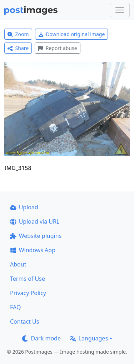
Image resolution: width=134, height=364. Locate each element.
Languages (89, 338)
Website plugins (35, 236)
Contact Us (24, 321)
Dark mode (41, 338)
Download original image (71, 34)
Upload (24, 207)
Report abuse (57, 48)
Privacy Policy (28, 293)
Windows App (32, 250)
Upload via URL (34, 221)
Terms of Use (27, 279)
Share (18, 48)
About (18, 264)
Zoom (18, 34)
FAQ (15, 307)
